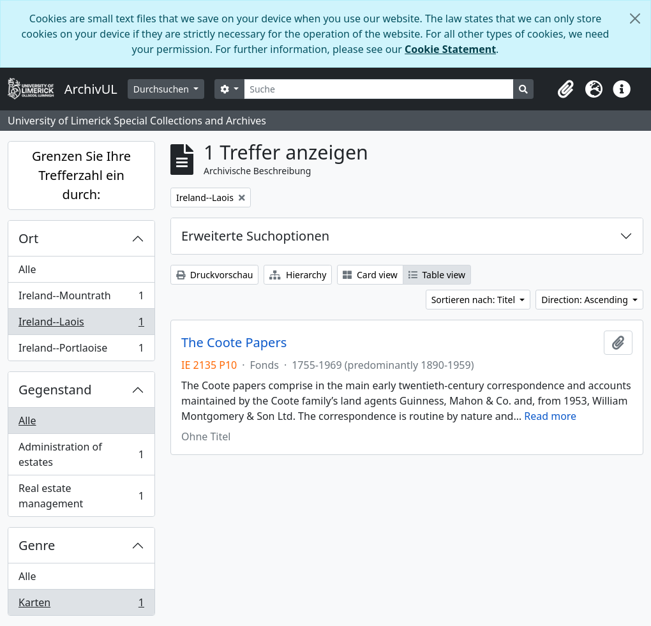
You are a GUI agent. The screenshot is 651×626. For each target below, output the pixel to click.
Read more (550, 416)
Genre (37, 545)
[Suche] (379, 89)
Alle (27, 269)
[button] (565, 89)
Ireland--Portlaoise (81, 350)
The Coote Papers (234, 342)
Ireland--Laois (81, 324)
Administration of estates (81, 454)
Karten (81, 605)
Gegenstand (55, 389)
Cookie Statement (450, 49)
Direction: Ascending (585, 300)
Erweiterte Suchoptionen (255, 235)
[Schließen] (635, 18)
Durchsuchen (162, 89)
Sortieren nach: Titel (474, 300)
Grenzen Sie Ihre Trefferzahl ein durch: (81, 175)
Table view (436, 275)
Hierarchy (297, 275)
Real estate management (81, 495)
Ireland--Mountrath (81, 298)
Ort (28, 238)
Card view (370, 275)
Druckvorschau (214, 275)
